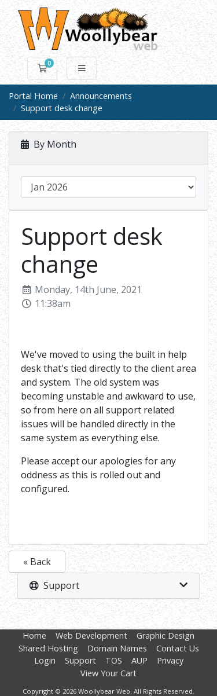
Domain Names (117, 648)
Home (34, 635)
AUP (139, 660)
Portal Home (33, 95)
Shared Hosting (48, 648)
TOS (113, 660)
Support (80, 660)
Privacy (170, 660)
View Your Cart (108, 673)
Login (45, 660)
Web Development (91, 635)
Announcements (101, 95)
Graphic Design (165, 635)
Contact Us (177, 648)
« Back (37, 561)
